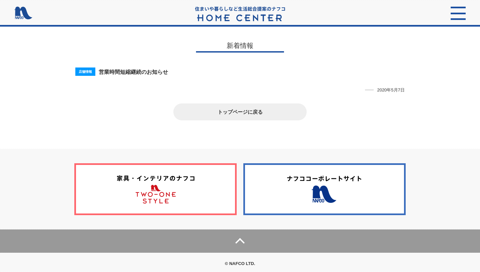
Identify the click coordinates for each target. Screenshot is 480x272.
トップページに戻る (240, 112)
